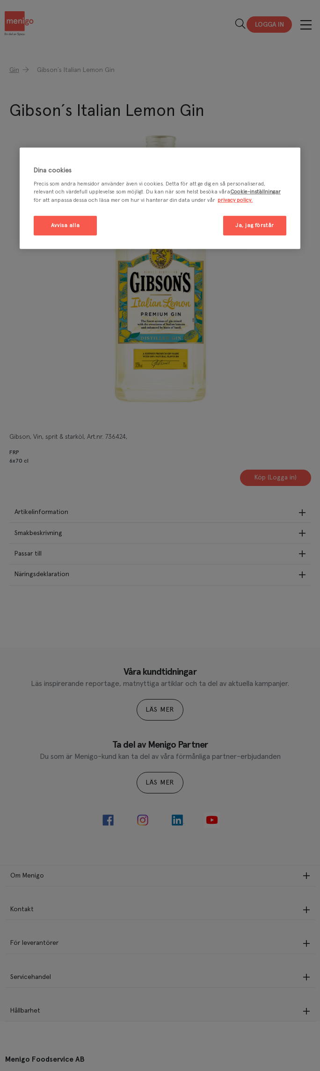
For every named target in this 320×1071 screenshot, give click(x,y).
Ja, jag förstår (254, 225)
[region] (160, 198)
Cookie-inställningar (255, 191)
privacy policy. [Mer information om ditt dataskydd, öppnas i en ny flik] (235, 199)
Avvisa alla (65, 225)
